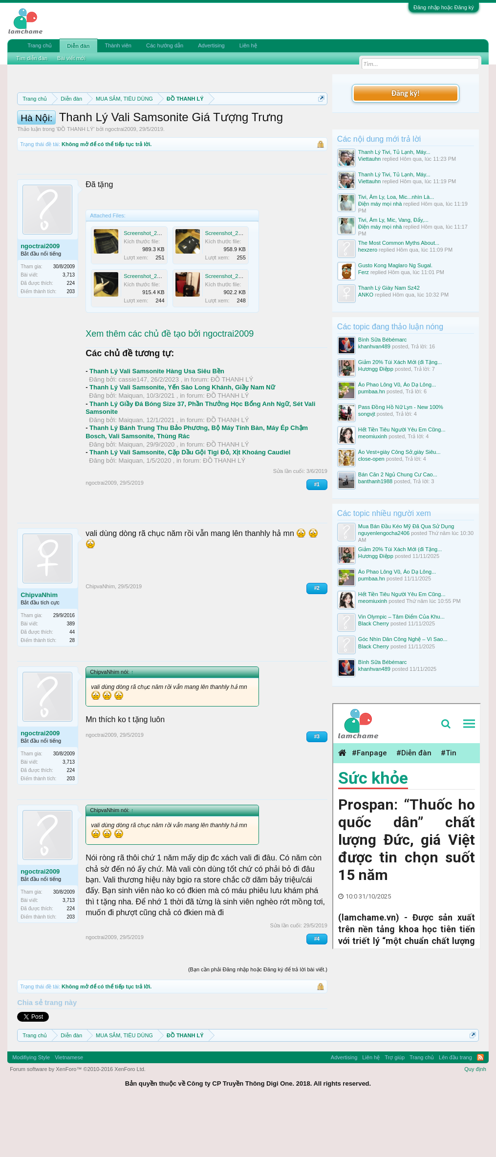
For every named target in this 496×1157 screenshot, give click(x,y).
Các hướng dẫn (164, 45)
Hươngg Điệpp (375, 369)
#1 (317, 535)
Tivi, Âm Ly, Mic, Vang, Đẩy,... (393, 220)
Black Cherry (373, 623)
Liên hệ (248, 45)
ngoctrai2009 (120, 180)
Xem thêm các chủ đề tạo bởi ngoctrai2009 (170, 384)
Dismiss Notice (319, 121)
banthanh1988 (375, 481)
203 (70, 342)
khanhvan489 (374, 346)
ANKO (365, 295)
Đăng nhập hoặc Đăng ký (443, 7)
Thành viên (118, 45)
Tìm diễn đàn (31, 58)
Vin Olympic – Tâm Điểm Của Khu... (401, 617)
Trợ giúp (395, 1108)
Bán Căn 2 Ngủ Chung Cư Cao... (397, 474)
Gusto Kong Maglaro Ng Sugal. (395, 265)
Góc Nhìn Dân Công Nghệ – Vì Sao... (403, 639)
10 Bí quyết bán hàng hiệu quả (162, 144)
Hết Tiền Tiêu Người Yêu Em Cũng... (402, 429)
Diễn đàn (78, 46)
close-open (371, 459)
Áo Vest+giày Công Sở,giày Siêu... (399, 452)
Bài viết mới (71, 58)
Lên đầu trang (455, 1108)
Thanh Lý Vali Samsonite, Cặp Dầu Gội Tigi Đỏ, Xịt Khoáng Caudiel (189, 503)
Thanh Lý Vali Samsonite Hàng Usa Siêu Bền (156, 422)
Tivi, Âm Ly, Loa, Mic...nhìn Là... (396, 197)
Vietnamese (69, 1108)
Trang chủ (39, 45)
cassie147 (132, 430)
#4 (317, 989)
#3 (317, 787)
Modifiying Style (31, 1108)
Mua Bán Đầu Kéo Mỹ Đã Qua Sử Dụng (406, 526)
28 (72, 691)
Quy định (475, 1120)
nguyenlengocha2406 (384, 533)
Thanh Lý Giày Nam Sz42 (389, 288)
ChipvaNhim (39, 646)
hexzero (367, 250)
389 (70, 675)
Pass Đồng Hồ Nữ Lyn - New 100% (400, 407)
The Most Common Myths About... (398, 243)
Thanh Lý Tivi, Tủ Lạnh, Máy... (394, 152)
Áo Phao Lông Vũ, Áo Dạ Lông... (397, 384)
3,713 (69, 326)
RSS (480, 1108)
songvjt (366, 414)
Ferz (363, 272)
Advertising (211, 45)
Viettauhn (369, 159)
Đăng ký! (405, 93)
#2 (317, 639)
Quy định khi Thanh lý (174, 133)
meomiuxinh (372, 436)
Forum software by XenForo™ (78, 1120)
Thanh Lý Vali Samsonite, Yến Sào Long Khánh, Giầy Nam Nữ (182, 438)
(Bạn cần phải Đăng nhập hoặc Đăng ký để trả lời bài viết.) (257, 1021)
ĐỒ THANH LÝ (75, 180)
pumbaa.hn (371, 391)
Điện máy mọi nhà (380, 204)
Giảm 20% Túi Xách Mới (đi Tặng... (400, 362)
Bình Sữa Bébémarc (382, 340)
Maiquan (130, 446)
